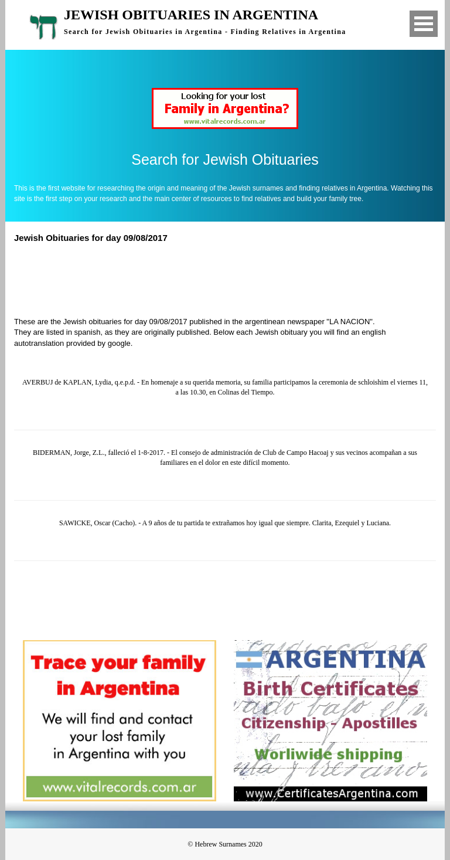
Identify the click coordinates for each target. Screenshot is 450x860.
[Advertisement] (230, 278)
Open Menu (424, 24)
